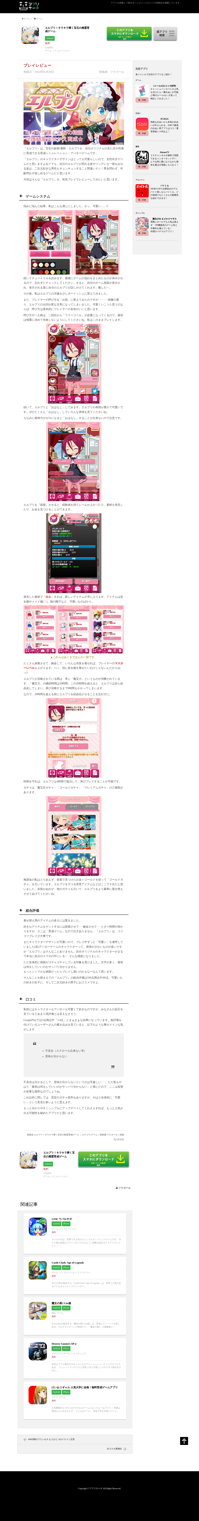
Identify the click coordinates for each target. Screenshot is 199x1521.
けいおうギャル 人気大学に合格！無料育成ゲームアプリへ (75, 1400)
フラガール (124, 1188)
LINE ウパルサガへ (75, 1233)
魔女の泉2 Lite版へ (75, 1316)
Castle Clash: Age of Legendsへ (75, 1275)
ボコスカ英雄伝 (114, 1449)
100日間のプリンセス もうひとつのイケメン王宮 (51, 1439)
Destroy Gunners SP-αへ (75, 1358)
